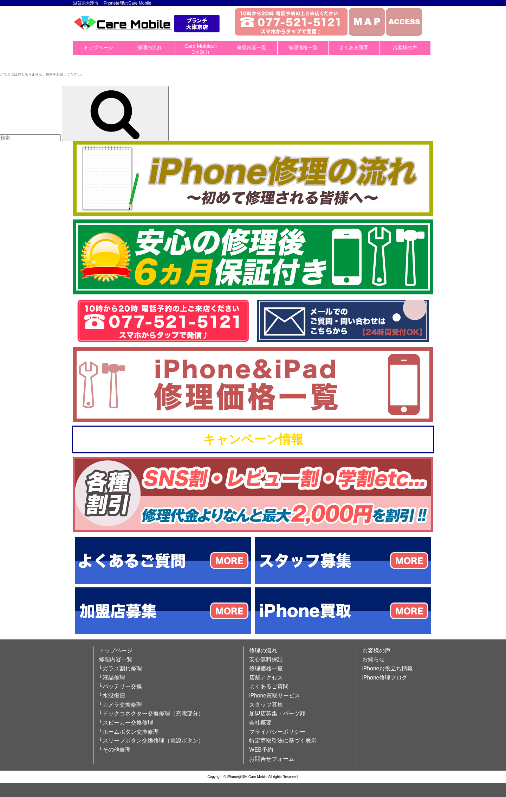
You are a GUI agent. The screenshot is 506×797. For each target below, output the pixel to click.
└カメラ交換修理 (120, 705)
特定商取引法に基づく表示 (283, 741)
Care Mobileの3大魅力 (200, 49)
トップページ (98, 47)
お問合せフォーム (271, 759)
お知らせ (373, 659)
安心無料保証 (266, 659)
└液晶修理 (112, 678)
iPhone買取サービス (274, 696)
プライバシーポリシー (277, 732)
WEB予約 (261, 750)
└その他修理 (115, 750)
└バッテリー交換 (120, 686)
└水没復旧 (112, 696)
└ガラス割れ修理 (120, 668)
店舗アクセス (266, 678)
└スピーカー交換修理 (126, 723)
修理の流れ (149, 47)
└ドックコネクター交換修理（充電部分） (151, 713)
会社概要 (260, 723)
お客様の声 (405, 47)
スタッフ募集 (266, 705)
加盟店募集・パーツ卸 (277, 713)
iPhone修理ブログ (385, 678)
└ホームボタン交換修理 (129, 732)
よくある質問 (354, 47)
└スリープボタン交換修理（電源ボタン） (151, 741)
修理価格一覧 (303, 47)
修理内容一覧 (251, 47)
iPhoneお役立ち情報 (387, 668)
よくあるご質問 (268, 686)
